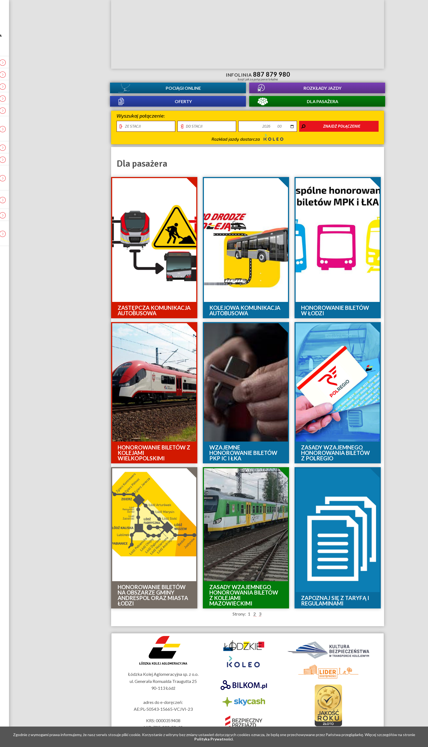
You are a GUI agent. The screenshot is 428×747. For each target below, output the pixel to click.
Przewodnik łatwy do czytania (163, 75)
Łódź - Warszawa (70, 148)
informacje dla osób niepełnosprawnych (143, 75)
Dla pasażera (322, 109)
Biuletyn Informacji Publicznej (367, 76)
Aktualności (65, 62)
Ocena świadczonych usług (68, 129)
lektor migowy (153, 75)
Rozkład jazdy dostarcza (247, 149)
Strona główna (75, 22)
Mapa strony (163, 600)
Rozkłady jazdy (322, 90)
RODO (55, 215)
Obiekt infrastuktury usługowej (68, 178)
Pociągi (183, 90)
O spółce (59, 86)
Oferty (183, 109)
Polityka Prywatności (213, 739)
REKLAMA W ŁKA (67, 160)
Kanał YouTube (353, 75)
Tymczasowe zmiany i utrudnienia (65, 233)
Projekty (60, 110)
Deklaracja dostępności (65, 200)
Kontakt (60, 98)
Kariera (58, 74)
